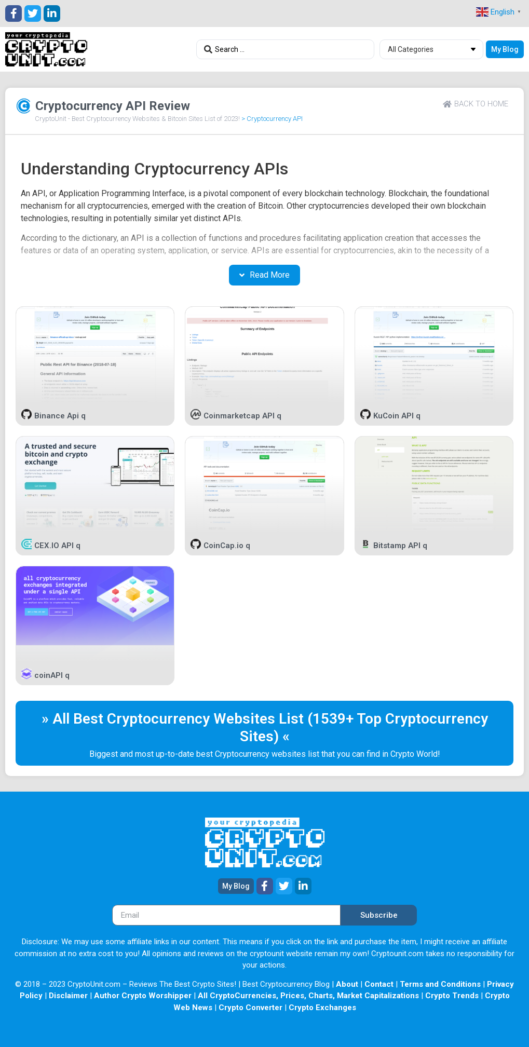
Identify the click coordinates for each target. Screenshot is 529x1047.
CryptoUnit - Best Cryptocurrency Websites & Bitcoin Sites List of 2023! (137, 119)
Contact (379, 984)
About (347, 984)
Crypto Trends (452, 995)
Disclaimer (68, 995)
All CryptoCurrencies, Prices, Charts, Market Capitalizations (308, 995)
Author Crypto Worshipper (143, 995)
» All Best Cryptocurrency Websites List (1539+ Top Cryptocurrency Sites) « (265, 727)
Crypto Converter (250, 1007)
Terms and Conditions (440, 984)
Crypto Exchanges (322, 1007)
